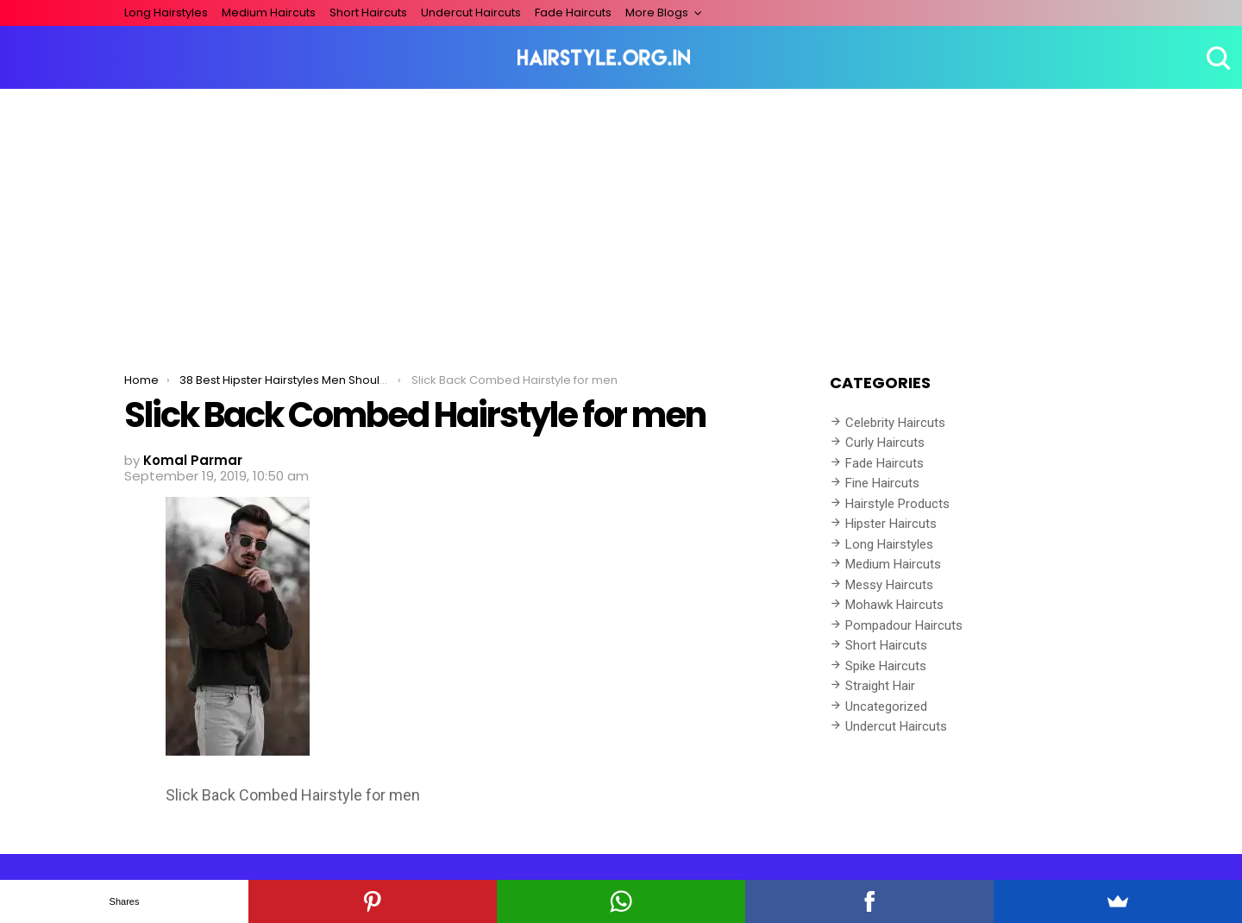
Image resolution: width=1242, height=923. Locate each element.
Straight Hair (880, 686)
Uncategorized (886, 706)
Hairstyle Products (897, 504)
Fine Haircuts (882, 483)
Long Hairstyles (166, 12)
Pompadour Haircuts (904, 625)
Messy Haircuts (889, 585)
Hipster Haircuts (891, 523)
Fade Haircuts (573, 12)
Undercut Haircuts (471, 12)
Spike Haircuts (885, 666)
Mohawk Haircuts (894, 604)
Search (1216, 57)
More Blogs (656, 12)
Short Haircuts (368, 12)
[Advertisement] (621, 218)
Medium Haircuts (269, 12)
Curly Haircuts (885, 442)
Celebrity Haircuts (895, 422)
